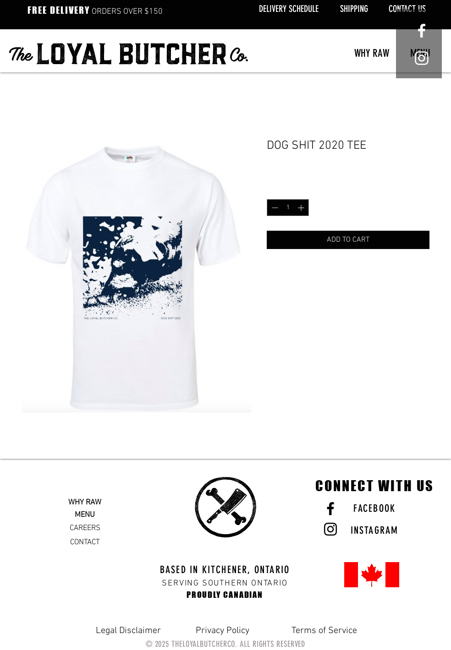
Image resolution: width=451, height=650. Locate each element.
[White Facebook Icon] (421, 31)
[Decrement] (274, 208)
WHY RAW (84, 502)
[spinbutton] (288, 208)
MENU (85, 515)
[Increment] (302, 208)
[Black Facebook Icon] (330, 508)
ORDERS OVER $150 (95, 11)
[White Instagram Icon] (421, 58)
